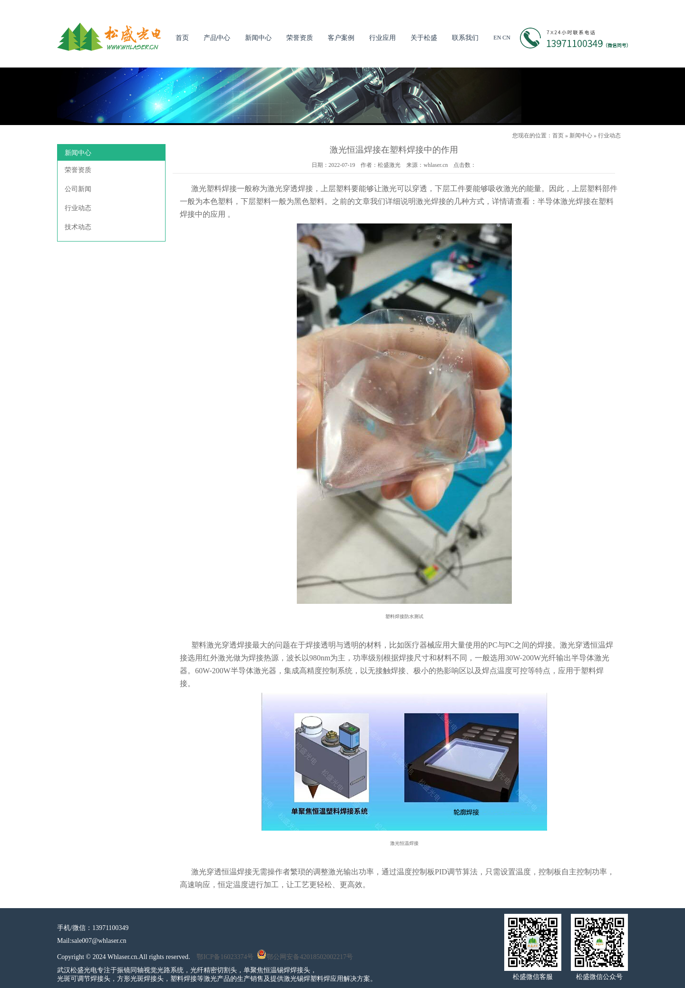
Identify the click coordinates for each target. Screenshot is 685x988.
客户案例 (341, 37)
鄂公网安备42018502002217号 (305, 956)
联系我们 (465, 37)
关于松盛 (424, 37)
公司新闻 (78, 189)
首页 (182, 37)
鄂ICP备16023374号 (225, 956)
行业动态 (609, 135)
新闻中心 (258, 37)
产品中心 (217, 37)
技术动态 (78, 227)
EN (497, 37)
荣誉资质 (299, 37)
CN (506, 37)
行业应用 (382, 37)
